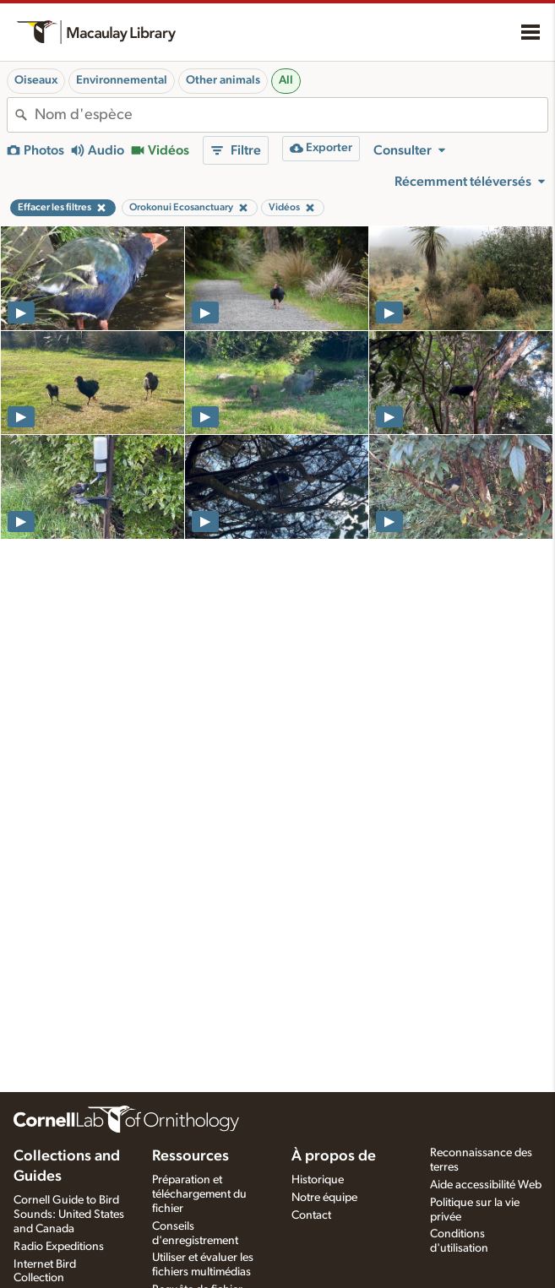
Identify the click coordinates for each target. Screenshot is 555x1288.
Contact (311, 1215)
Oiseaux (35, 80)
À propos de (333, 1156)
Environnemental (121, 80)
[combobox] (291, 115)
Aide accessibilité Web (485, 1185)
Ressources (190, 1156)
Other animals (223, 80)
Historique (317, 1180)
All (286, 80)
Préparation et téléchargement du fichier (199, 1194)
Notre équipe (324, 1198)
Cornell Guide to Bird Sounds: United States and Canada (69, 1214)
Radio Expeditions (59, 1247)
